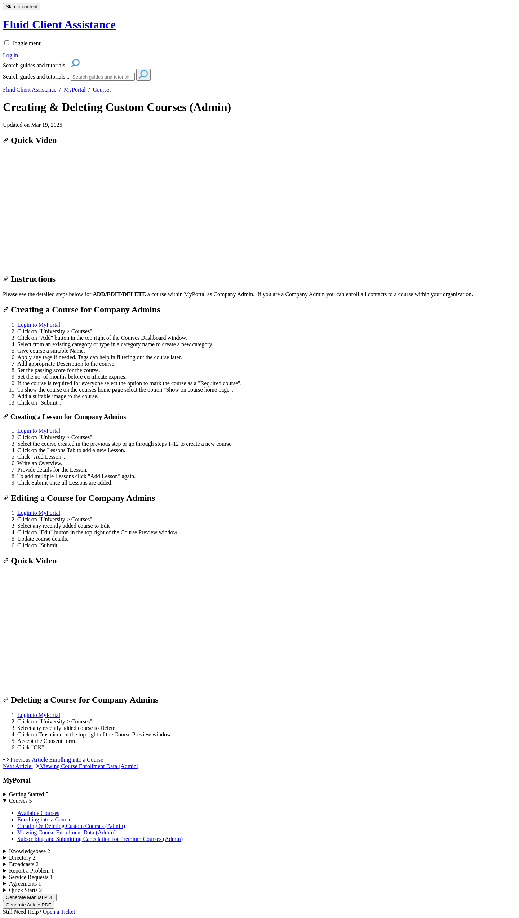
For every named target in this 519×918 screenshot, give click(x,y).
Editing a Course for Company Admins (79, 498)
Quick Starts (25, 890)
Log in (10, 55)
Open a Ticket (59, 912)
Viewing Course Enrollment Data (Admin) (66, 832)
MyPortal (74, 89)
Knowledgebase (29, 851)
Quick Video (30, 140)
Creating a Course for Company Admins (81, 309)
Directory (22, 858)
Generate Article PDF (28, 905)
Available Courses (38, 813)
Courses (102, 89)
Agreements (25, 884)
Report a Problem (31, 871)
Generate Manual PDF (30, 897)
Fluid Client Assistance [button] (59, 24)
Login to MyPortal (38, 325)
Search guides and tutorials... (36, 76)
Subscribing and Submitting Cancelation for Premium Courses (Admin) (100, 839)
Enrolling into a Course (44, 819)
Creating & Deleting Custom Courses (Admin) (117, 107)
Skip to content (21, 6)
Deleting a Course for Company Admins (81, 699)
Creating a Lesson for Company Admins (64, 416)
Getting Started (28, 794)
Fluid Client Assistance (29, 89)
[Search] (103, 77)
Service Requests (31, 877)
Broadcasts (24, 864)
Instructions (29, 279)
